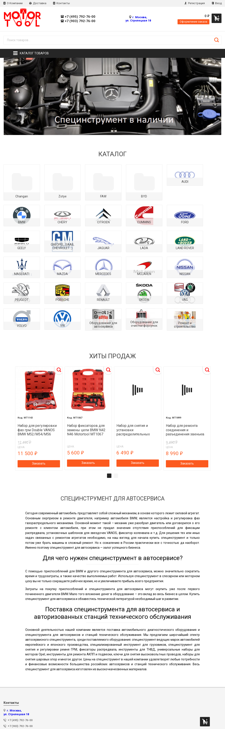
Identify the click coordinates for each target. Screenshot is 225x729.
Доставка (37, 3)
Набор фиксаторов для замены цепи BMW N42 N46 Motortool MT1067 (86, 400)
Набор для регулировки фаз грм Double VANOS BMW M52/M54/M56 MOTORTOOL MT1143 (37, 400)
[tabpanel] (39, 389)
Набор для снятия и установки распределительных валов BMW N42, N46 (133, 400)
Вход (216, 3)
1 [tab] (109, 445)
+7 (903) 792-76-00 (78, 21)
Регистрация (195, 3)
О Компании (13, 3)
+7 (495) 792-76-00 (78, 17)
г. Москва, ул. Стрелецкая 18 (138, 19)
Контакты (61, 3)
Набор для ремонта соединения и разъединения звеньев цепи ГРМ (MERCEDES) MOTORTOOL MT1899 (184, 400)
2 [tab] (116, 445)
